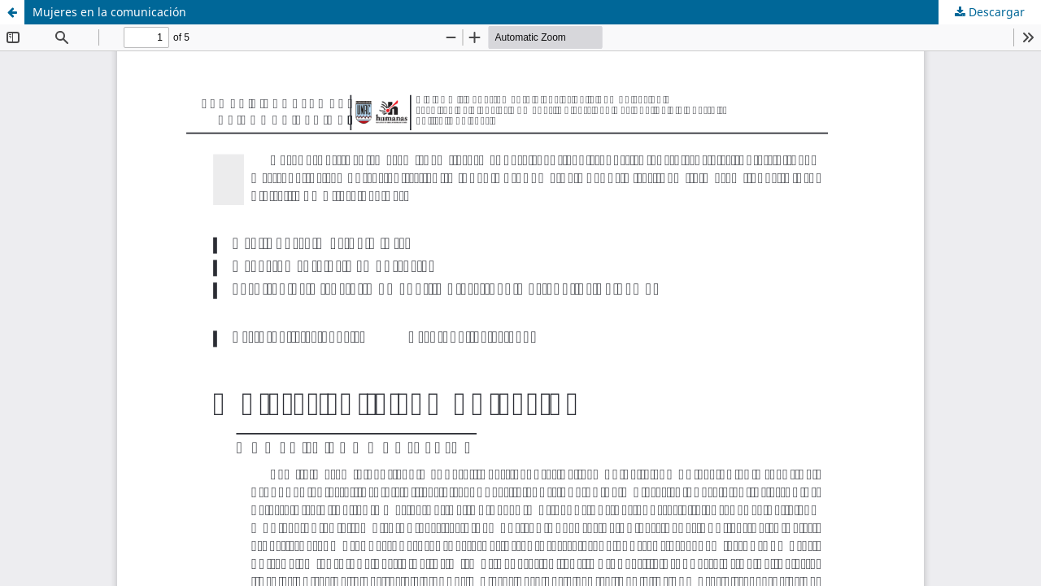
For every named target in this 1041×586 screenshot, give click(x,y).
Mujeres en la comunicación (109, 12)
